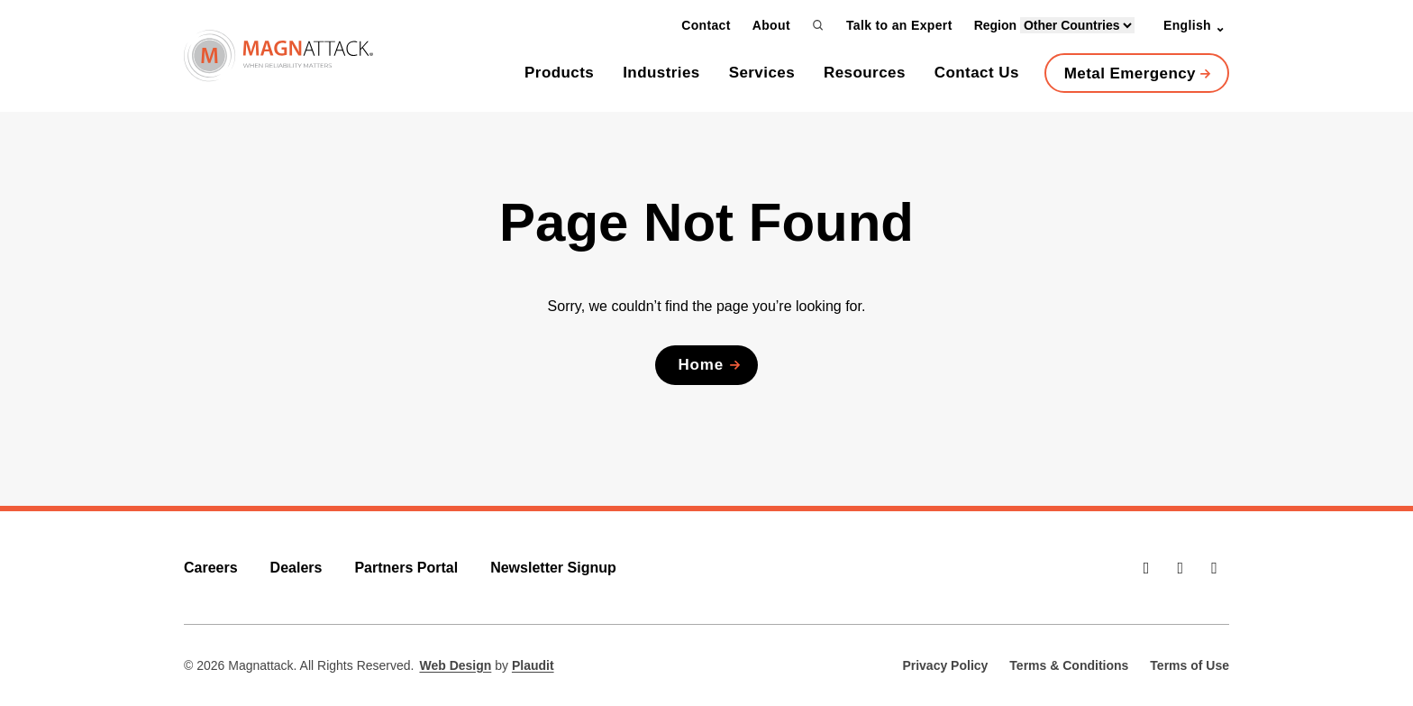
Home (701, 364)
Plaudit (533, 665)
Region (1054, 25)
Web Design (455, 665)
